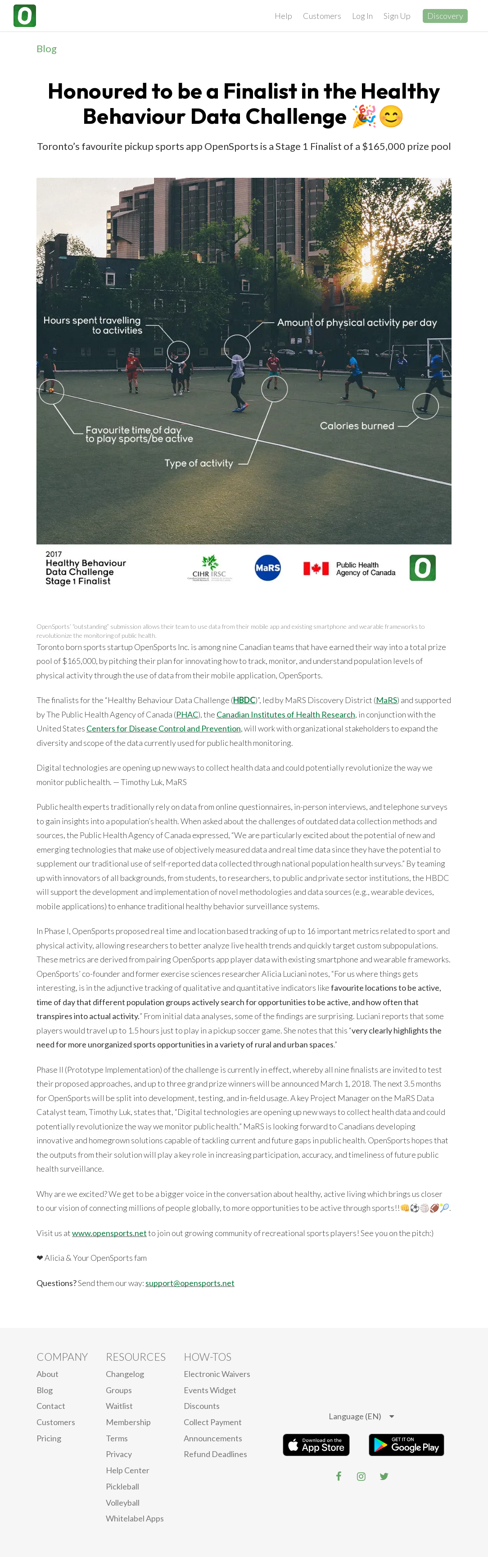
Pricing (48, 1438)
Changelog (125, 1374)
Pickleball (122, 1486)
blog (44, 1390)
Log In (362, 16)
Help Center (127, 1470)
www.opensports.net (109, 1233)
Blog (46, 48)
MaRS (386, 700)
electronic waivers (217, 1374)
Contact (50, 1406)
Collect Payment (213, 1422)
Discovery (445, 16)
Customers (322, 16)
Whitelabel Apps (135, 1518)
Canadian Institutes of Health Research (286, 714)
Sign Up (397, 16)
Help (283, 16)
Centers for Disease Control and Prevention (163, 728)
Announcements (213, 1438)
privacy (119, 1454)
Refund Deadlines (215, 1454)
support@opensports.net (190, 1283)
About (47, 1374)
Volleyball (123, 1502)
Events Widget (210, 1390)
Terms (117, 1438)
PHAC (187, 714)
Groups (119, 1390)
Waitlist (119, 1406)
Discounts (202, 1406)
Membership (128, 1422)
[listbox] (361, 1416)
